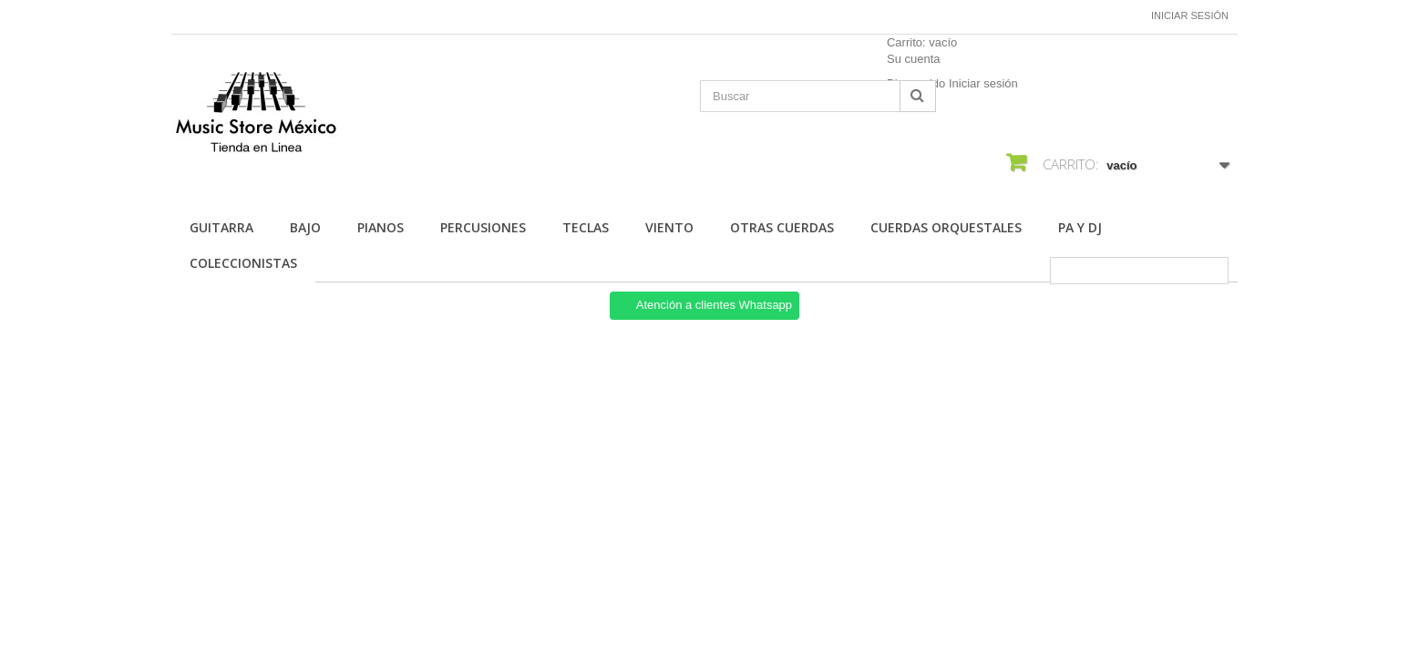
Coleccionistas (243, 263)
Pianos (380, 227)
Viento (669, 227)
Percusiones (483, 227)
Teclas (585, 227)
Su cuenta (914, 59)
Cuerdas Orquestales (946, 227)
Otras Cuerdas (782, 227)
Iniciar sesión (1190, 15)
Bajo (305, 227)
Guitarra (221, 227)
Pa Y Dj (1080, 227)
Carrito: (922, 42)
